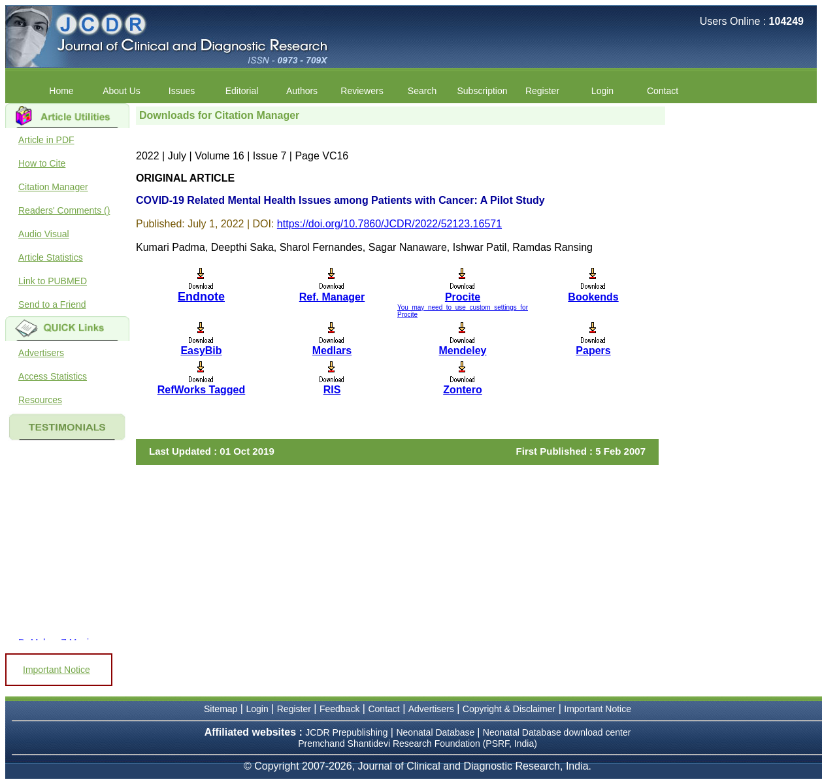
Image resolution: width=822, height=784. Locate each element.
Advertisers (41, 353)
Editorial (242, 91)
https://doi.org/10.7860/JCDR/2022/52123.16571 (389, 223)
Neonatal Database (436, 732)
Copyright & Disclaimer (509, 709)
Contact (662, 91)
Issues (182, 91)
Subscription (482, 91)
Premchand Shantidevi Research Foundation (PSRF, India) (417, 743)
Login (602, 91)
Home (61, 91)
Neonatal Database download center (557, 732)
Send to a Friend (52, 304)
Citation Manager (53, 187)
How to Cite (41, 163)
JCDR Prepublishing (346, 732)
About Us (121, 91)
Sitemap (220, 709)
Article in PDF (46, 140)
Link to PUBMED (52, 281)
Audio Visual (43, 234)
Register (542, 91)
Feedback (339, 709)
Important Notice (56, 669)
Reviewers (361, 91)
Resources (40, 400)
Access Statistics (52, 376)
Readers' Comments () (64, 210)
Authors (302, 91)
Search (422, 91)
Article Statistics (50, 257)
